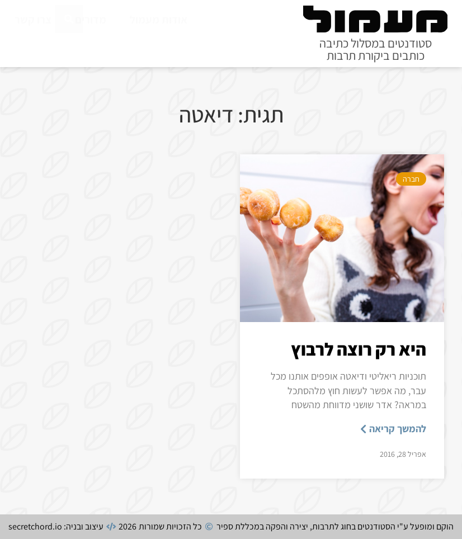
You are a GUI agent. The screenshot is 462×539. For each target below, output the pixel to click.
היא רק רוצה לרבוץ (358, 349)
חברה (411, 179)
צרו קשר (33, 19)
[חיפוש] (69, 44)
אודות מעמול (158, 19)
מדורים (90, 19)
